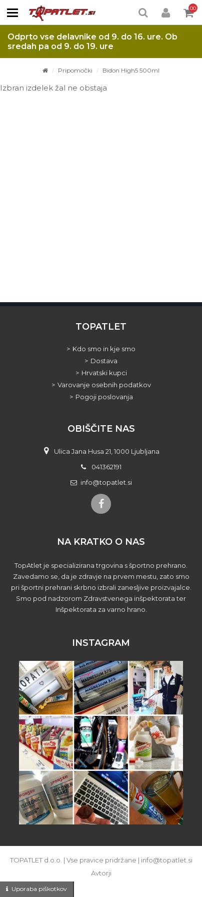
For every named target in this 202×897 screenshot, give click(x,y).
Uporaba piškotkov (39, 888)
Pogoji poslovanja (104, 397)
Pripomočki (75, 70)
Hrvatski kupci (104, 373)
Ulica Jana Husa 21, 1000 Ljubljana (107, 451)
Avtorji (101, 873)
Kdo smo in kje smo (104, 349)
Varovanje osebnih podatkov (104, 385)
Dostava (104, 361)
